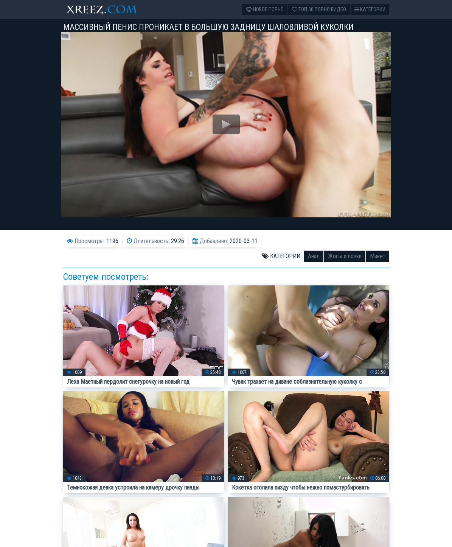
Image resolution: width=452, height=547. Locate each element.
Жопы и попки (345, 256)
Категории (369, 9)
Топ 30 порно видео (319, 9)
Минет (377, 256)
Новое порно (265, 9)
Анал (314, 256)
